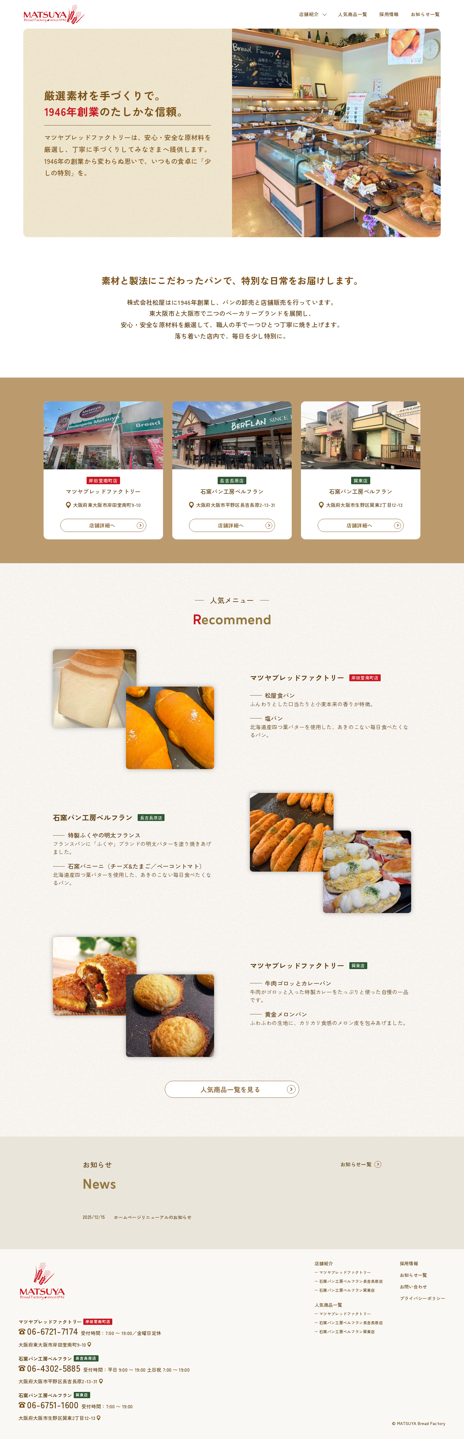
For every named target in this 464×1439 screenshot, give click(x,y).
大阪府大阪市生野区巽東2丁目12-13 (57, 1417)
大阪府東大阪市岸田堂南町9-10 (52, 1344)
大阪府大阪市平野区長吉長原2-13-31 (58, 1381)
